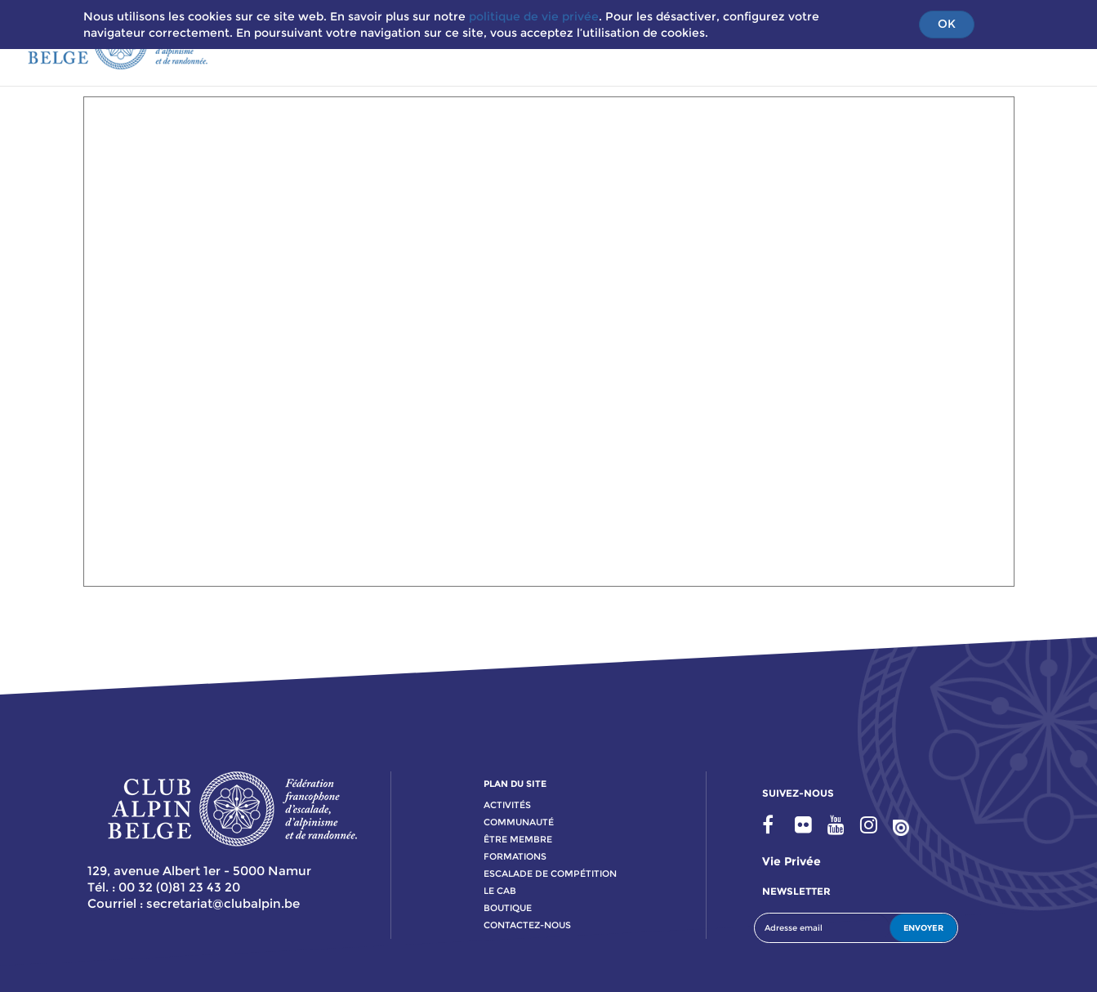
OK (947, 23)
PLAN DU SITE (515, 783)
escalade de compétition (550, 873)
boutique (508, 908)
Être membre (518, 839)
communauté (519, 822)
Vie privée (791, 861)
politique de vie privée (534, 16)
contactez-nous (527, 925)
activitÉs (507, 805)
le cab (500, 890)
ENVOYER (923, 928)
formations (515, 856)
